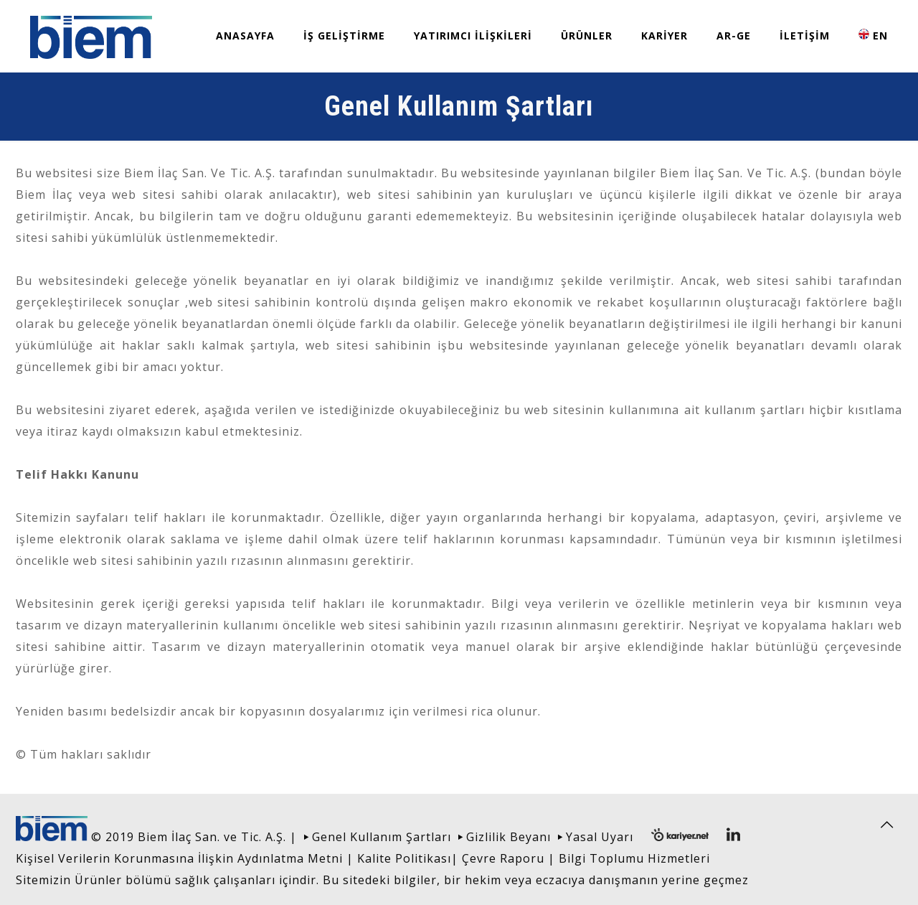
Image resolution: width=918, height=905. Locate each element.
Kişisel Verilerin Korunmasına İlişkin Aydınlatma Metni (179, 858)
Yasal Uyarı (599, 837)
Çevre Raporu (503, 858)
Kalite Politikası (404, 858)
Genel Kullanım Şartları (381, 837)
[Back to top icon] (887, 825)
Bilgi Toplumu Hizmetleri (634, 858)
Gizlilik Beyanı (508, 837)
